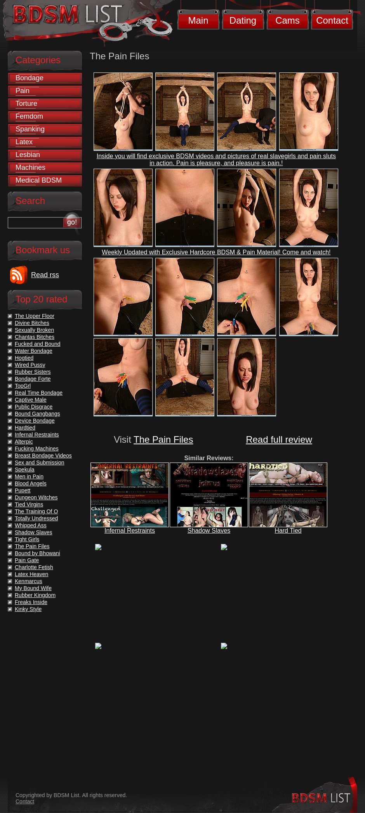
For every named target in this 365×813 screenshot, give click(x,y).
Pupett (22, 490)
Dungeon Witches (36, 497)
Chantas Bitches (34, 337)
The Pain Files (163, 439)
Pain (23, 91)
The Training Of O (36, 511)
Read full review (279, 439)
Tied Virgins (29, 504)
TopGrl (23, 386)
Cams (287, 20)
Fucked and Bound (38, 344)
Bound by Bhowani (37, 553)
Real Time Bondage (39, 393)
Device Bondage (35, 421)
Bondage (29, 78)
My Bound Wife (33, 588)
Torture (26, 103)
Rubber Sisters (33, 372)
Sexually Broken (34, 330)
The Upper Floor (34, 316)
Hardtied (25, 428)
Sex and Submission (39, 462)
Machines (30, 167)
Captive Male (31, 400)
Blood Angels (31, 483)
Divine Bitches (32, 323)
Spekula (25, 469)
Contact (332, 20)
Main (198, 20)
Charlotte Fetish (34, 567)
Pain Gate (27, 560)
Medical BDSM (39, 180)
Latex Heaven (31, 574)
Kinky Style (28, 609)
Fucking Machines (37, 448)
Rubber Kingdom (35, 595)
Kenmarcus (28, 581)
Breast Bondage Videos (43, 455)
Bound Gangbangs (37, 414)
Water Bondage (33, 351)
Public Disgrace (33, 407)
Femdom (29, 116)
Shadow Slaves (209, 530)
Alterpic (24, 441)
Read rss (45, 275)
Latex (24, 142)
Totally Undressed (36, 518)
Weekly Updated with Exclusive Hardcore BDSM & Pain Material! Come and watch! (216, 252)
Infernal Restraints (129, 530)
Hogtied (24, 358)
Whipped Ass (31, 525)
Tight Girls (27, 539)
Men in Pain (29, 476)
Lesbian (28, 155)
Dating (242, 20)
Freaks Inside (31, 602)
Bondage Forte (33, 379)
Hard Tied (288, 530)
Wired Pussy (30, 365)
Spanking (30, 129)
